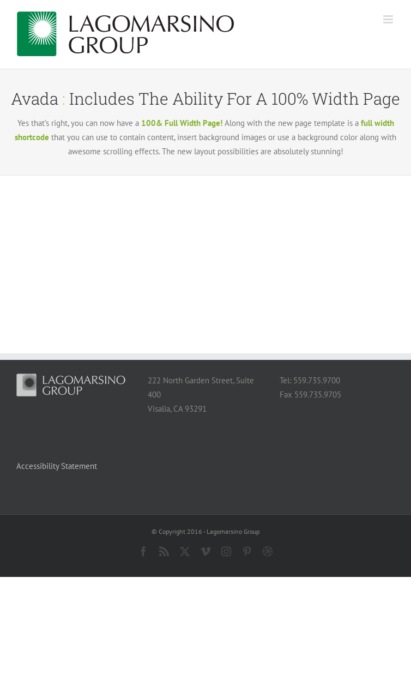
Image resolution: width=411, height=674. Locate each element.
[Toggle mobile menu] (389, 19)
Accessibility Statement (56, 466)
